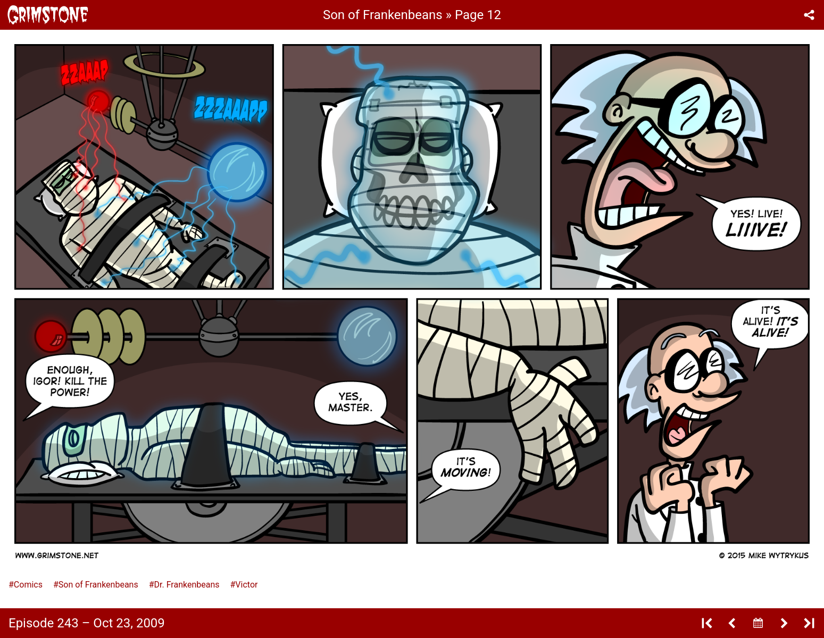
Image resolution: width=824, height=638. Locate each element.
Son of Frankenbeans (98, 585)
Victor (246, 585)
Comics (28, 585)
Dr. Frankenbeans (187, 585)
